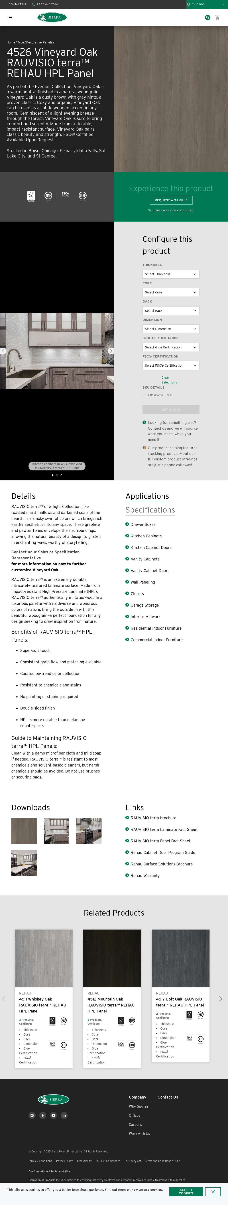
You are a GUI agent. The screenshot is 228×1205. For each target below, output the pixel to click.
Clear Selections (169, 380)
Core (147, 283)
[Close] (213, 1191)
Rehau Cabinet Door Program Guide (163, 852)
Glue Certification (160, 338)
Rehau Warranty (145, 875)
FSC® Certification (160, 356)
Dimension (152, 320)
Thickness (152, 265)
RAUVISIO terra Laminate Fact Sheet (164, 829)
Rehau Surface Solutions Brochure (162, 864)
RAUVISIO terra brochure (154, 818)
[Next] (220, 998)
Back (147, 301)
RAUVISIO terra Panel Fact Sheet (161, 841)
